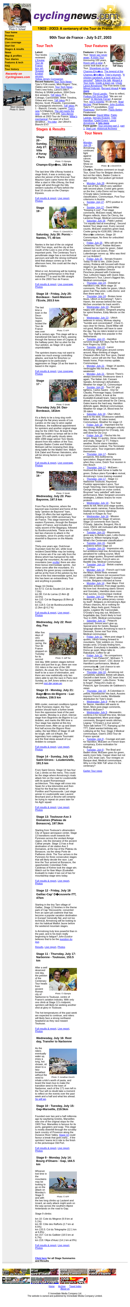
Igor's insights (96, 101)
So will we (40, 1099)
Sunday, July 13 (95, 596)
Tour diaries (12, 59)
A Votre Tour (97, 57)
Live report (63, 198)
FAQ (7, 65)
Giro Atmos (67, 113)
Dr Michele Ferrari (100, 99)
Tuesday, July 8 (95, 739)
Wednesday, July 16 (97, 503)
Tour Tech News (63, 81)
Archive (62, 1286)
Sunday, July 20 (95, 387)
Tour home (11, 32)
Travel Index (75, 1286)
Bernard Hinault (109, 88)
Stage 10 (64, 1135)
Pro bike (52, 121)
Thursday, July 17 (96, 454)
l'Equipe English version (39, 74)
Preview (9, 35)
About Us (65, 1289)
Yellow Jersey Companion (49, 79)
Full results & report (45, 198)
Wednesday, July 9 (97, 701)
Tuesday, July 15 (96, 532)
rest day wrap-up (53, 683)
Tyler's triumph (113, 74)
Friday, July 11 (94, 636)
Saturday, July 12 (96, 620)
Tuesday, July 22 (96, 339)
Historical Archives (107, 128)
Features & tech (14, 62)
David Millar (103, 115)
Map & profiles (13, 55)
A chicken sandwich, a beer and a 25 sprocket (104, 77)
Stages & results (14, 49)
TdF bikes (55, 95)
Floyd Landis (100, 93)
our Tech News (64, 87)
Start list (10, 45)
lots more (103, 123)
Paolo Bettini (115, 109)
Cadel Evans (101, 120)
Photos (9, 39)
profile (55, 562)
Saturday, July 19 (96, 414)
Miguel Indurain (91, 88)
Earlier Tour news (92, 771)
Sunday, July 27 (95, 202)
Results (39, 947)
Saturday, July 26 (96, 220)
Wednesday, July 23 (97, 307)
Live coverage (13, 42)
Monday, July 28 (87, 143)
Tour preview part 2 (108, 125)
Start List (91, 128)
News (8, 52)
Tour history (12, 69)
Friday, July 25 (94, 242)
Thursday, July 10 (96, 672)
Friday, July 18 (94, 424)
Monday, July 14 (95, 569)
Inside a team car (105, 83)
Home (52, 1286)
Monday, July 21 (95, 365)
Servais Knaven (101, 117)
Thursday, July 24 (96, 283)
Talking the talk (103, 80)
